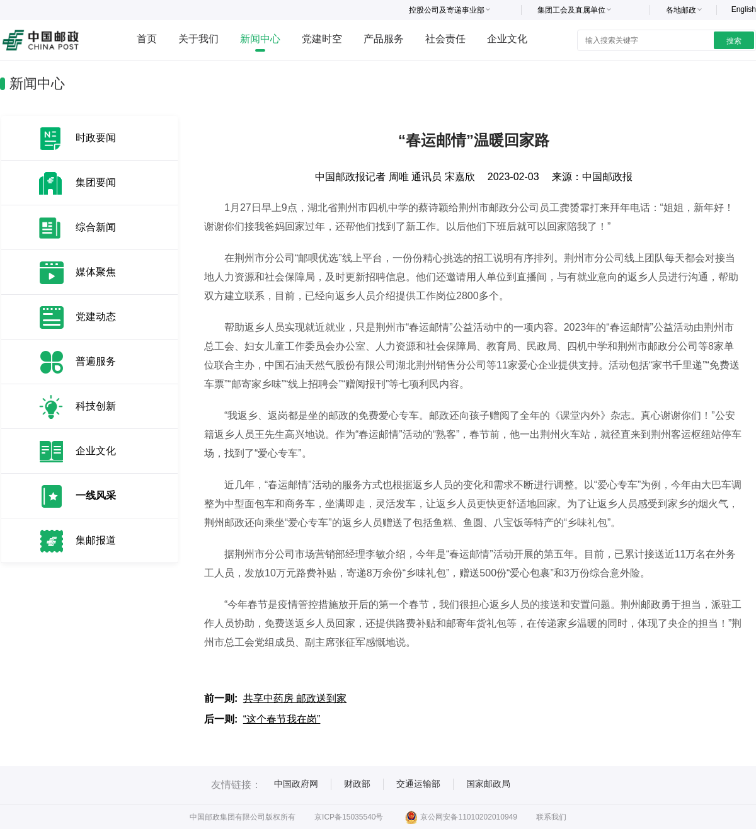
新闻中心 (260, 38)
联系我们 (551, 817)
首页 (147, 38)
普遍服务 (96, 361)
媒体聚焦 (96, 271)
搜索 (734, 41)
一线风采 (96, 495)
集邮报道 (96, 540)
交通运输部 (418, 784)
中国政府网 (296, 784)
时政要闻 (96, 137)
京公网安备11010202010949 (461, 817)
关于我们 (198, 38)
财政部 (357, 784)
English (743, 9)
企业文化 (507, 38)
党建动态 (96, 316)
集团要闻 (96, 182)
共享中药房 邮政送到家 (294, 698)
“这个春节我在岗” (282, 719)
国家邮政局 (488, 784)
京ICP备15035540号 (348, 817)
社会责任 (445, 38)
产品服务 (384, 38)
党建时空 (322, 38)
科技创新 (96, 406)
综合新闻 (96, 227)
